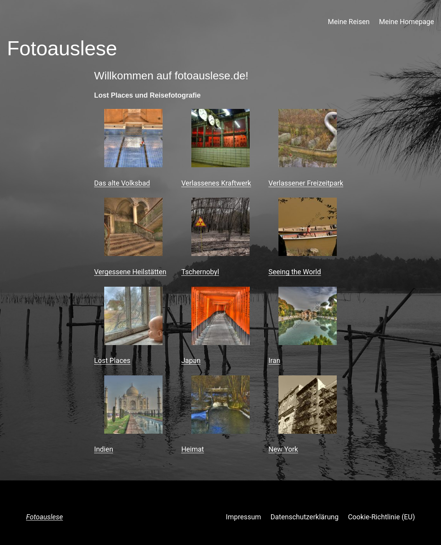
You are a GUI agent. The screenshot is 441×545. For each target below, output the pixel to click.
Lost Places (112, 360)
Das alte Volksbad (122, 183)
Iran (274, 360)
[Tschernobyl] (220, 228)
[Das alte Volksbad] (133, 140)
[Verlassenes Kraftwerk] (220, 140)
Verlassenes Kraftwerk (216, 183)
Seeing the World (294, 272)
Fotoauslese (44, 517)
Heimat (192, 449)
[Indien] (133, 406)
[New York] (307, 406)
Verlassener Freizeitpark (305, 183)
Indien (103, 449)
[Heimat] (220, 406)
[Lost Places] (133, 318)
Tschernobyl (200, 272)
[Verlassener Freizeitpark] (307, 140)
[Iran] (307, 318)
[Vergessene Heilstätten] (133, 228)
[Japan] (220, 318)
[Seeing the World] (307, 228)
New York (283, 449)
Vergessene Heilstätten (130, 272)
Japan (191, 360)
